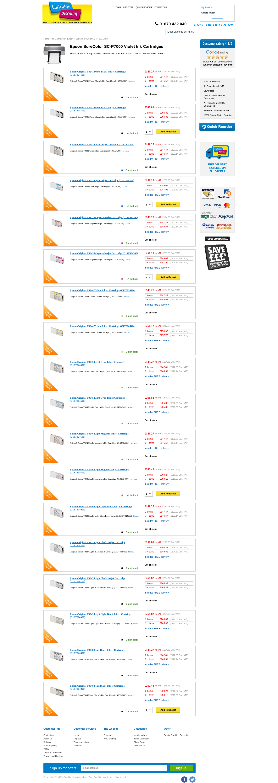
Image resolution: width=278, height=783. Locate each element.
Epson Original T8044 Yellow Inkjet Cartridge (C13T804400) (102, 326)
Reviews (78, 745)
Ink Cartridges (73, 32)
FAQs (46, 749)
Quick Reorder (144, 7)
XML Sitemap (110, 739)
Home (50, 32)
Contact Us (160, 7)
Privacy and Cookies (53, 756)
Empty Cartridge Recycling (176, 735)
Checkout (217, 17)
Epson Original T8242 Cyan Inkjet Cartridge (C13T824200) (102, 144)
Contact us (48, 735)
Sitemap (107, 735)
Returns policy (50, 745)
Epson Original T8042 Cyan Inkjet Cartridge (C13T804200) (102, 180)
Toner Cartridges (102, 32)
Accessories (139, 745)
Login (118, 7)
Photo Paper (140, 742)
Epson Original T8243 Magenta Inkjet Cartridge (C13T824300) (104, 217)
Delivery (47, 742)
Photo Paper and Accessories (139, 32)
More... (132, 81)
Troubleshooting (81, 742)
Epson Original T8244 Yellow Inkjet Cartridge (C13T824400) (102, 290)
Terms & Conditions (52, 752)
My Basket (207, 7)
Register (128, 7)
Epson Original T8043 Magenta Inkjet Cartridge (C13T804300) (104, 253)
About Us (47, 739)
